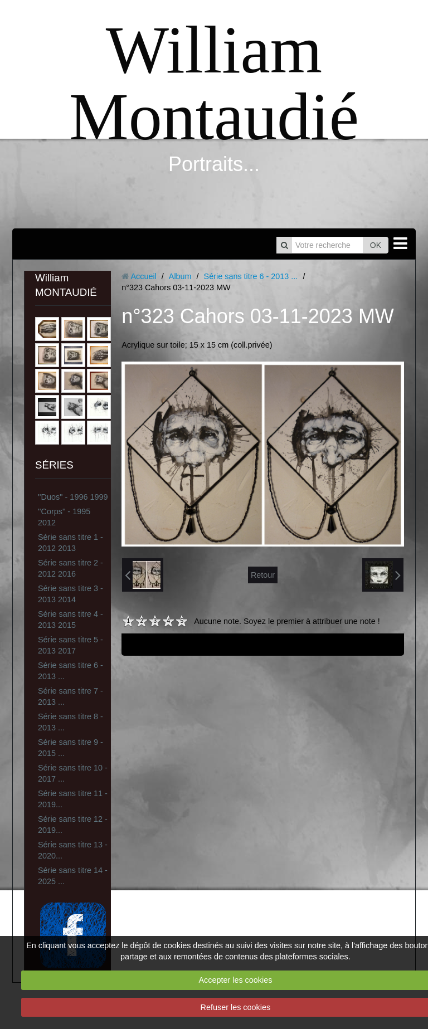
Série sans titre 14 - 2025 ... (73, 876)
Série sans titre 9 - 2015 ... (70, 748)
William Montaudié (214, 83)
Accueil (143, 276)
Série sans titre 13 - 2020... (73, 850)
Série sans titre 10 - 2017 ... (73, 773)
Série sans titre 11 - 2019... (73, 799)
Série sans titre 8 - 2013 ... (70, 722)
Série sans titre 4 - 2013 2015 (70, 619)
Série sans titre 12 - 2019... (73, 825)
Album (180, 276)
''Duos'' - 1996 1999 (73, 496)
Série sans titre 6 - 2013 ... (70, 671)
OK (375, 245)
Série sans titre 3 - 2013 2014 (70, 594)
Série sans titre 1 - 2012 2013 (70, 543)
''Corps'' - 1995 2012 (64, 517)
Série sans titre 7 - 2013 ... (70, 696)
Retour (263, 574)
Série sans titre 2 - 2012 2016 (70, 568)
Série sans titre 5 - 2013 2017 (70, 645)
